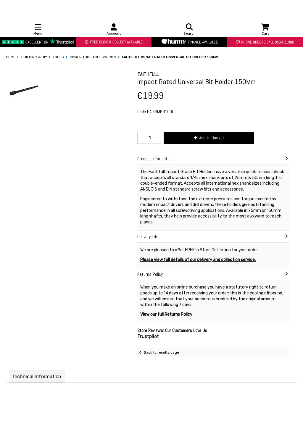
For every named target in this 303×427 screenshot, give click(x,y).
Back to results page (161, 352)
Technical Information (36, 376)
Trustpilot (148, 336)
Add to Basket (209, 138)
